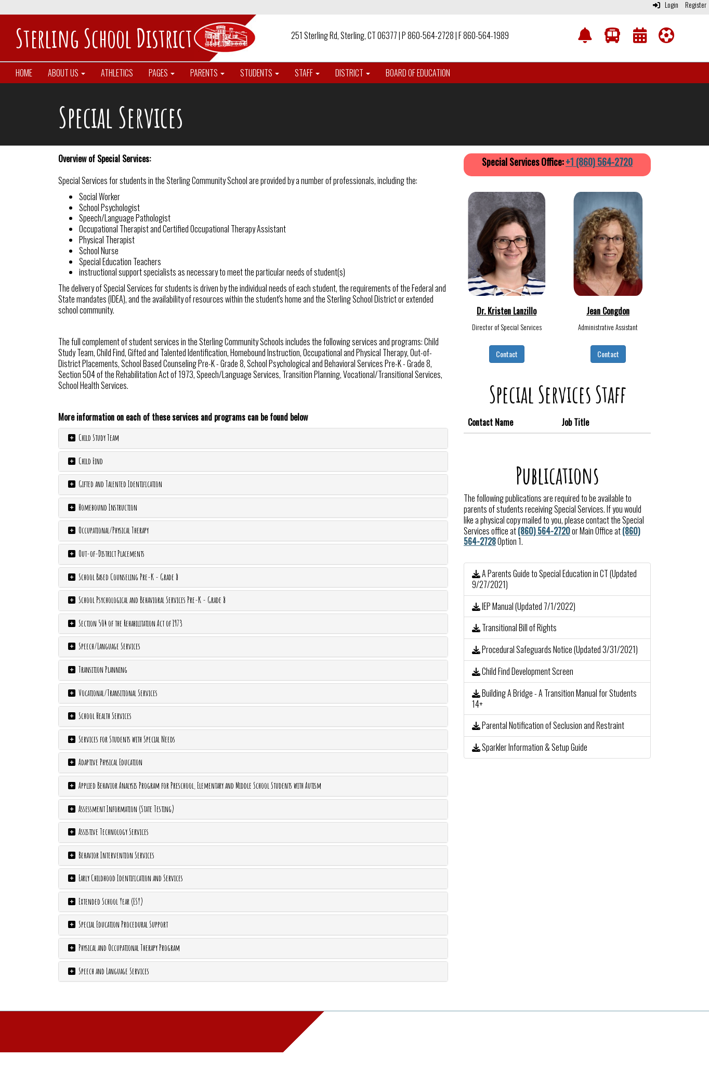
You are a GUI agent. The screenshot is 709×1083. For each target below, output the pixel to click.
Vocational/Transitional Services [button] (112, 693)
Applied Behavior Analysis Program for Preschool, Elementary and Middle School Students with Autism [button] (194, 785)
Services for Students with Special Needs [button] (121, 739)
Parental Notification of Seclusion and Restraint (548, 725)
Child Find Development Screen (522, 671)
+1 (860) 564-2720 (599, 161)
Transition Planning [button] (97, 669)
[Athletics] (666, 37)
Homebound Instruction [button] (102, 507)
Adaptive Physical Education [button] (104, 762)
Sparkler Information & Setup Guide (529, 747)
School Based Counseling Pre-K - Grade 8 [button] (122, 577)
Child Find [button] (85, 461)
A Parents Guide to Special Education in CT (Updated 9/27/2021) (554, 579)
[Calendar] (640, 37)
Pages (162, 73)
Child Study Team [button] (93, 438)
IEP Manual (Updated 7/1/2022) (523, 606)
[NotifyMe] (585, 37)
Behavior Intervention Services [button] (110, 855)
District (352, 73)
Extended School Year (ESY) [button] (105, 901)
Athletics (117, 73)
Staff (307, 73)
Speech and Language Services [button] (108, 971)
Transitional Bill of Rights (514, 627)
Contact (507, 353)
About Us (66, 73)
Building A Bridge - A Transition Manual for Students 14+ (554, 698)
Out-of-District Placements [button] (106, 554)
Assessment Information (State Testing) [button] (120, 809)
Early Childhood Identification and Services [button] (125, 878)
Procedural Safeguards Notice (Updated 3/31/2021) (555, 649)
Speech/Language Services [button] (103, 646)
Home (24, 73)
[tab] (253, 438)
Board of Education (418, 73)
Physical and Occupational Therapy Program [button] (123, 948)
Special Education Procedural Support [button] (117, 924)
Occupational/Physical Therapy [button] (108, 530)
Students (259, 73)
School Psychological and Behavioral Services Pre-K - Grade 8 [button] (146, 600)
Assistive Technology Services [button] (108, 832)
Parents (207, 73)
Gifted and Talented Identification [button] (114, 484)
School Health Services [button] (99, 716)
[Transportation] (612, 37)
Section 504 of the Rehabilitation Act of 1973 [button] (124, 623)
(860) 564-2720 (544, 531)
